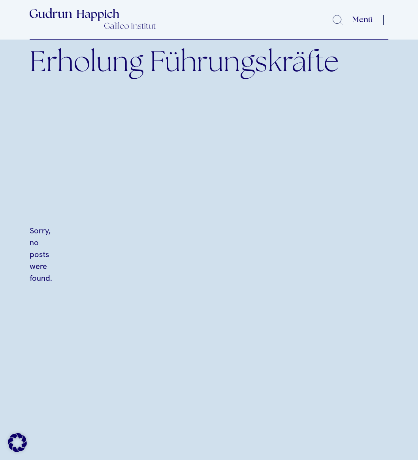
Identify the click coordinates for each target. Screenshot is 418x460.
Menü (362, 20)
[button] (17, 442)
